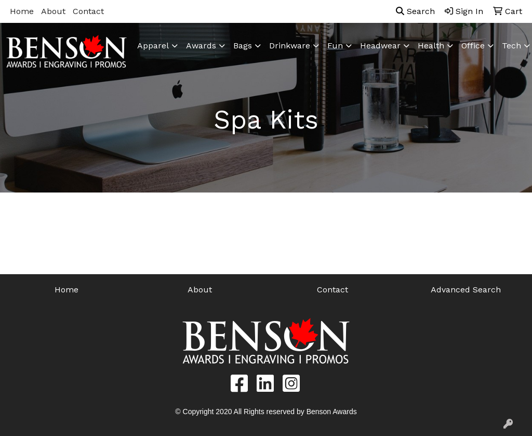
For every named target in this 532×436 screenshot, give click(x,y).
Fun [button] (335, 45)
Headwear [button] (380, 45)
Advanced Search (466, 289)
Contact (88, 11)
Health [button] (431, 45)
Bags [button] (242, 45)
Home (22, 11)
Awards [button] (201, 45)
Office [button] (473, 45)
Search (415, 11)
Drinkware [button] (289, 45)
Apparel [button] (153, 45)
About (53, 11)
